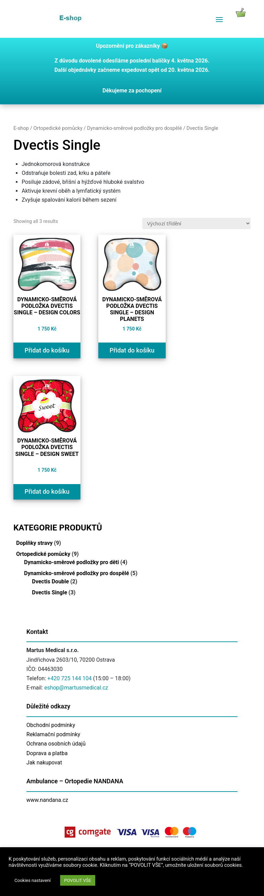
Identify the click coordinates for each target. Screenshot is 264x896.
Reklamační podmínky (53, 734)
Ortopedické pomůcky (57, 128)
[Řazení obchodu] (196, 223)
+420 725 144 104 (69, 678)
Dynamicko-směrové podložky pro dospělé (134, 128)
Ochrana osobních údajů (56, 743)
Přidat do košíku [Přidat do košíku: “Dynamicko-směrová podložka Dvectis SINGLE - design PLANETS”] (132, 350)
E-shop (21, 128)
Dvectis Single (49, 592)
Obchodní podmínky (50, 725)
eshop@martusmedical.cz (76, 687)
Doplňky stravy (34, 543)
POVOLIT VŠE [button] (77, 880)
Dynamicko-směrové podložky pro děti (71, 562)
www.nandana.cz (47, 800)
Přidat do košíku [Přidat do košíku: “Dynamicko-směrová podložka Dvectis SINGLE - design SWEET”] (46, 491)
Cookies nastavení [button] (32, 880)
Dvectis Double (50, 581)
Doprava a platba (47, 753)
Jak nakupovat (44, 762)
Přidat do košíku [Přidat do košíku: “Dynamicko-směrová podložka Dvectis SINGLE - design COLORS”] (46, 350)
